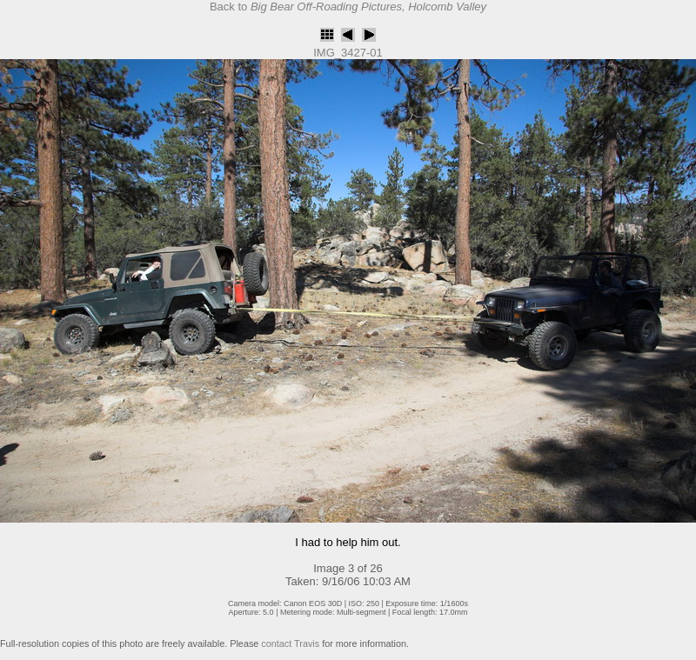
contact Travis (290, 643)
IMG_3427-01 (348, 52)
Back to (348, 6)
